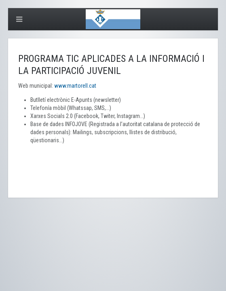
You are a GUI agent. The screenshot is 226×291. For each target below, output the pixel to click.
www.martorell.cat (75, 85)
